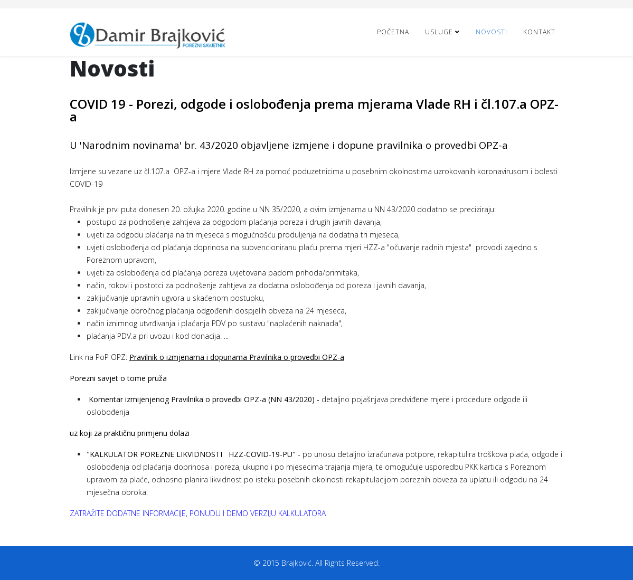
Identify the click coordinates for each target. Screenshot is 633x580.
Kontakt (539, 31)
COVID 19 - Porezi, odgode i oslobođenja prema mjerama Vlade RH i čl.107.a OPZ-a (314, 110)
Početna (393, 31)
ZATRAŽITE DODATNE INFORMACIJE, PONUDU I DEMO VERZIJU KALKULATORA (198, 513)
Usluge (439, 31)
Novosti (491, 31)
